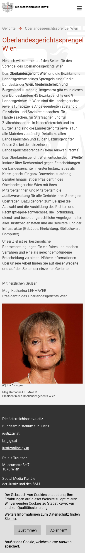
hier (13, 519)
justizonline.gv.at (15, 448)
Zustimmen (27, 530)
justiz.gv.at (10, 433)
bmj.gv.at (9, 441)
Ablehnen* (58, 530)
